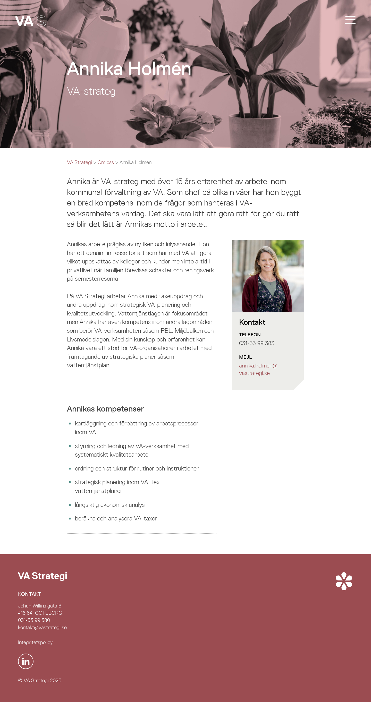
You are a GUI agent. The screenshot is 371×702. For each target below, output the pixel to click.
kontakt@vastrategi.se (42, 627)
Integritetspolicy (35, 642)
